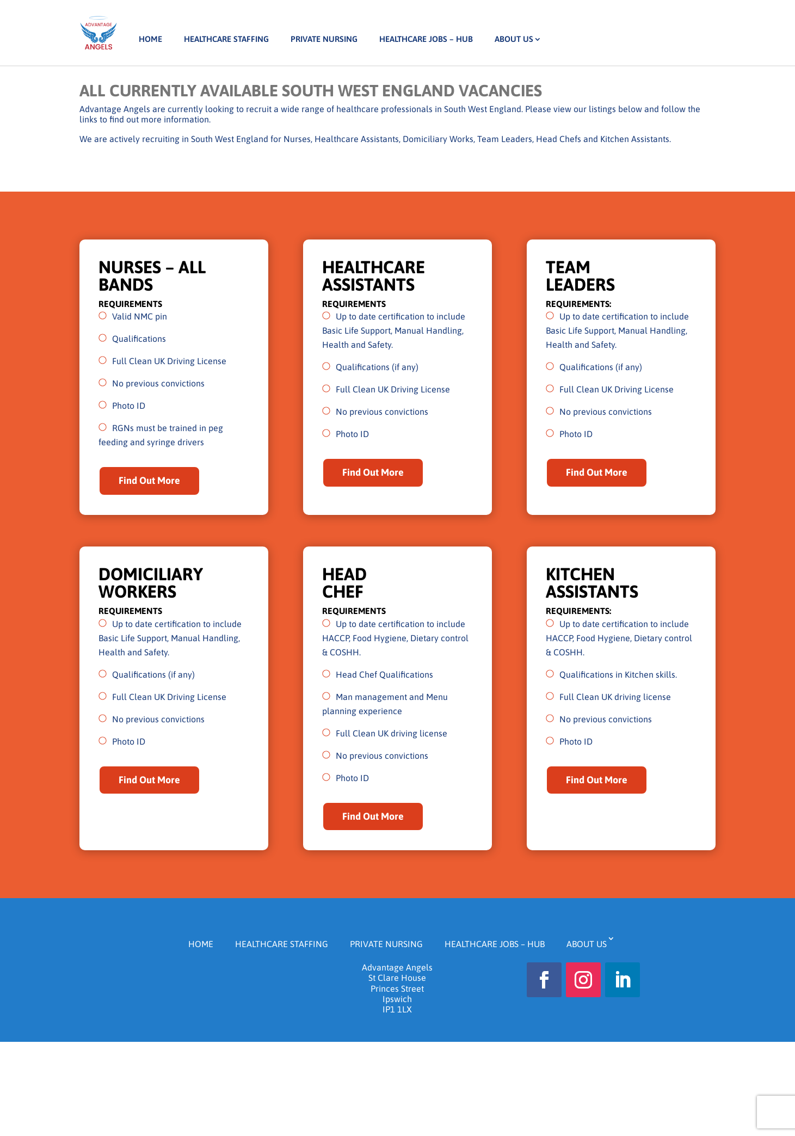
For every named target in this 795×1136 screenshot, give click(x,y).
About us (514, 39)
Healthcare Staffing (226, 39)
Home (150, 39)
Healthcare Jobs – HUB (426, 39)
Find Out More (149, 480)
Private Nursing (324, 39)
